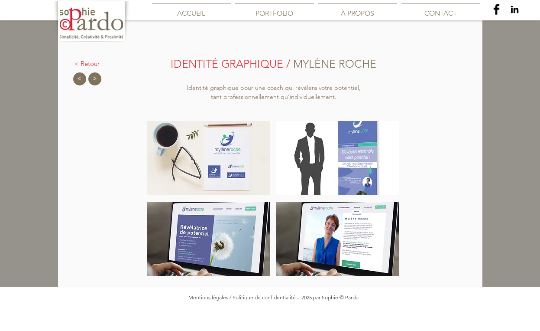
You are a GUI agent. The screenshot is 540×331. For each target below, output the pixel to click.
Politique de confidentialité (264, 297)
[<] (79, 78)
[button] (208, 158)
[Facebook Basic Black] (496, 9)
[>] (94, 78)
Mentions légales (208, 297)
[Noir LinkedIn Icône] (514, 9)
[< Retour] (87, 63)
